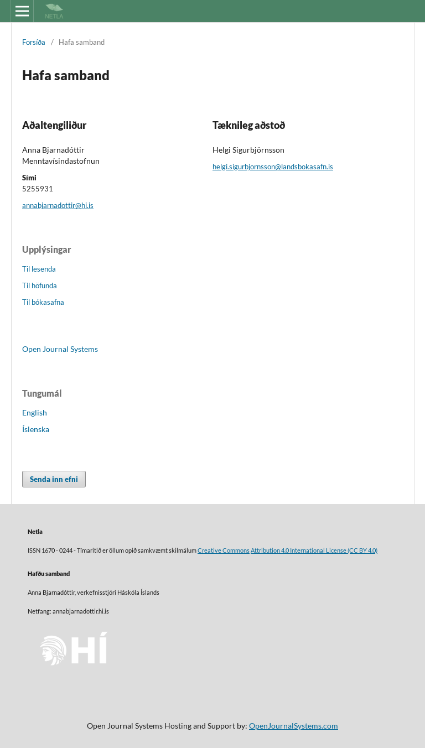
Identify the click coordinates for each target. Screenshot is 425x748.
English (34, 412)
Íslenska (35, 429)
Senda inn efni (54, 479)
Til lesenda (39, 268)
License (336, 550)
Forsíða (33, 42)
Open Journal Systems (60, 349)
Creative (210, 550)
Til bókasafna (43, 302)
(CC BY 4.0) (361, 550)
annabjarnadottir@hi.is (58, 205)
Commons (236, 550)
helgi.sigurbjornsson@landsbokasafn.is (272, 166)
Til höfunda (39, 285)
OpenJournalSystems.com (293, 725)
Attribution (265, 550)
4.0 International (303, 550)
